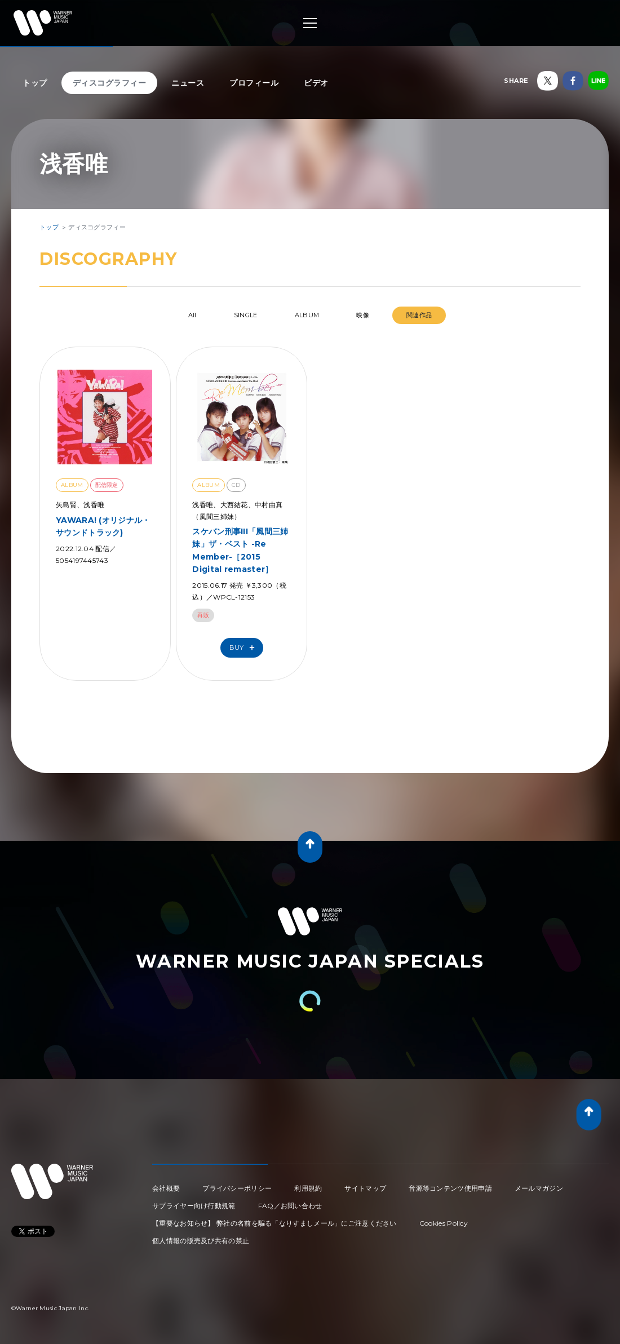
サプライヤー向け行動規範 (194, 1205)
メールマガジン (539, 1188)
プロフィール (253, 83)
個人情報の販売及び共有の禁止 (200, 1240)
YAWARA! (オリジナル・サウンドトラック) (103, 526)
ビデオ (316, 83)
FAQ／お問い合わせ (290, 1205)
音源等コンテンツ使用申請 (450, 1188)
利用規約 (308, 1188)
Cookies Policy (443, 1223)
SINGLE (246, 315)
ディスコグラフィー (110, 83)
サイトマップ (365, 1188)
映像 (362, 315)
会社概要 (166, 1188)
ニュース (187, 83)
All (192, 315)
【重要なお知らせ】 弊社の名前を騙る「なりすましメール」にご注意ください (274, 1223)
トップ (35, 83)
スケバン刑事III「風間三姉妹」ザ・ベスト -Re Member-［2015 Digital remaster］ (240, 550)
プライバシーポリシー (237, 1188)
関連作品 (419, 315)
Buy (244, 648)
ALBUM (307, 315)
